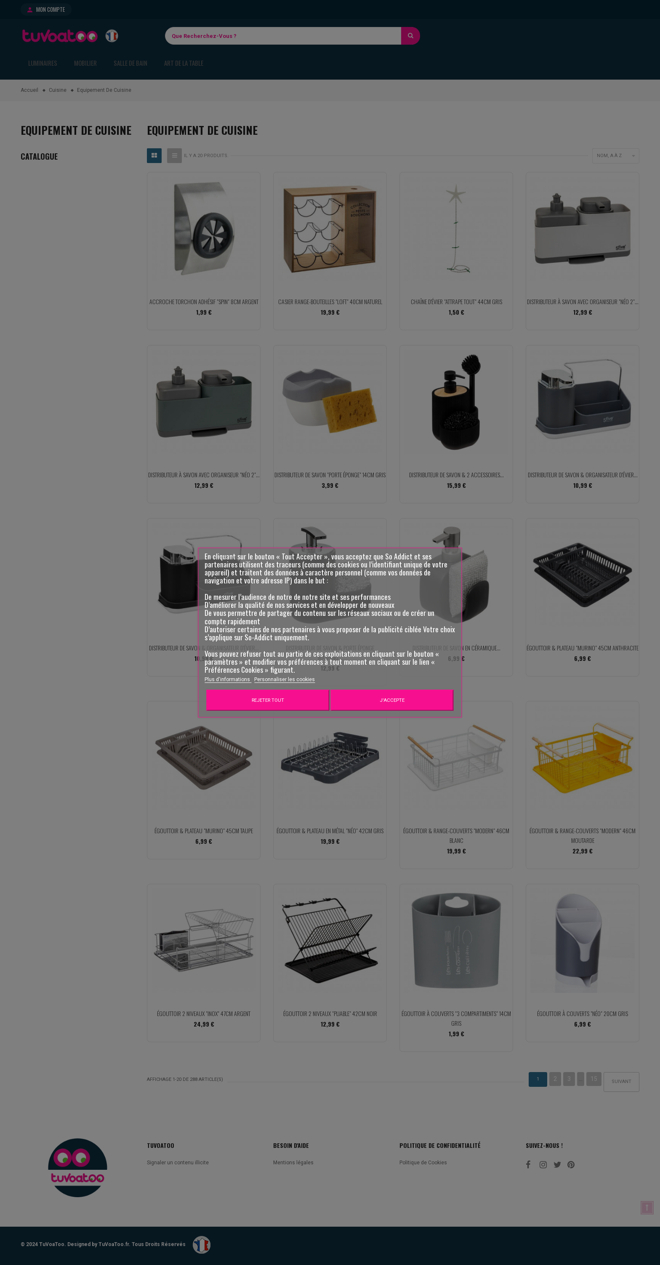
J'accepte (392, 700)
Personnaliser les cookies (284, 679)
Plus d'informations (228, 679)
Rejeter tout (268, 700)
